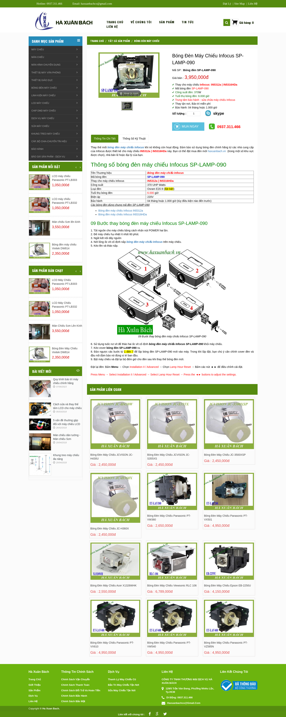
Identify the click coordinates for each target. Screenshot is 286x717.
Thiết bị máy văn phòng (46, 72)
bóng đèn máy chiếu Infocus (125, 147)
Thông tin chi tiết (105, 138)
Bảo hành (37, 149)
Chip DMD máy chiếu (43, 110)
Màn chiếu (37, 57)
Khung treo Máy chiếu (45, 133)
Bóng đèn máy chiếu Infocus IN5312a (120, 210)
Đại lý (227, 3)
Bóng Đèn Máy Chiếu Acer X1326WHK (113, 585)
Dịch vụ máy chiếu (42, 118)
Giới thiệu (35, 684)
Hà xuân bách (74, 22)
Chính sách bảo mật (73, 701)
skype (214, 113)
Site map (239, 3)
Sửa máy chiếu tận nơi (121, 690)
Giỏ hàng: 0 (246, 22)
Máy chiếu (37, 49)
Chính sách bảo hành (74, 695)
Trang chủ (114, 22)
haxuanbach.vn (217, 151)
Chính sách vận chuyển (75, 679)
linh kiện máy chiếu (43, 95)
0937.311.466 (224, 126)
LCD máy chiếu (40, 103)
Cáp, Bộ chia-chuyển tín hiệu (49, 141)
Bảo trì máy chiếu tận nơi (123, 684)
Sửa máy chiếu (40, 126)
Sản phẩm (166, 22)
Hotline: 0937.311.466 (49, 3)
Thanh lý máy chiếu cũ (122, 679)
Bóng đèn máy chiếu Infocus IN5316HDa (122, 214)
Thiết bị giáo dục (42, 80)
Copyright (34, 708)
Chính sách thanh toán (75, 684)
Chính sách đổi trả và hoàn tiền (80, 690)
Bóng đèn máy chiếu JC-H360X (109, 528)
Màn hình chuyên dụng (45, 64)
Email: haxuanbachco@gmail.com (92, 3)
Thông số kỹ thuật (134, 138)
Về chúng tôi (141, 22)
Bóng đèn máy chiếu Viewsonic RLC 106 (172, 585)
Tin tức (188, 22)
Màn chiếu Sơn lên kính (66, 221)
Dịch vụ (33, 695)
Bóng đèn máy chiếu (146, 41)
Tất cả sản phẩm (119, 41)
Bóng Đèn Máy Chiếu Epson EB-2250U (227, 585)
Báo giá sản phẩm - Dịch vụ (48, 156)
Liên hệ (252, 3)
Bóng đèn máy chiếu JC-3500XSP (225, 454)
